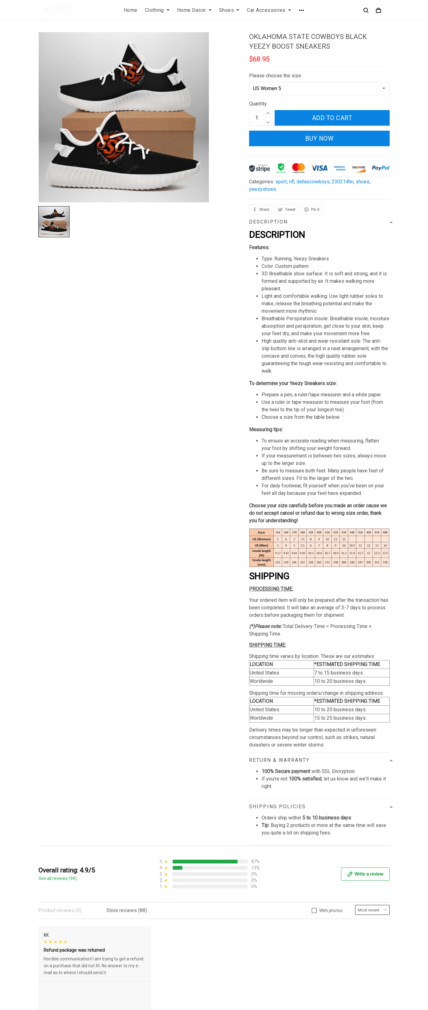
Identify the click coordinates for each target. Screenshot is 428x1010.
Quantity (258, 104)
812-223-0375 (54, 972)
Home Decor (194, 10)
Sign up (374, 952)
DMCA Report (288, 1001)
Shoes (229, 10)
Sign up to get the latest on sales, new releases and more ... (345, 935)
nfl (291, 182)
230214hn (342, 182)
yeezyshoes (262, 189)
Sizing (226, 953)
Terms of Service (147, 942)
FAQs (225, 942)
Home (130, 10)
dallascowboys (312, 182)
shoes (362, 182)
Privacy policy (144, 932)
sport (281, 182)
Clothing (157, 10)
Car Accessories (269, 10)
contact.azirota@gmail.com (67, 981)
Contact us (230, 932)
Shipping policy (145, 953)
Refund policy (144, 964)
